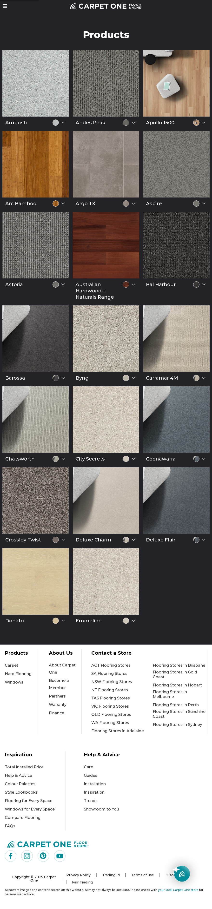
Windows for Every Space (30, 809)
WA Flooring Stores (110, 722)
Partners (57, 696)
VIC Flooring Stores (110, 706)
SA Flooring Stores (109, 673)
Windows (14, 682)
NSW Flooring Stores (111, 681)
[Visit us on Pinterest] (43, 856)
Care (88, 767)
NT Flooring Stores (109, 690)
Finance (56, 713)
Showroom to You (101, 809)
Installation (95, 784)
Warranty (57, 704)
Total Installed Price (24, 767)
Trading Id (111, 875)
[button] (4, 6)
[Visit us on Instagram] (27, 856)
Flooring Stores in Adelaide (117, 731)
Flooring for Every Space (28, 800)
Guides (90, 775)
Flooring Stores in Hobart (177, 685)
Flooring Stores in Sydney (177, 724)
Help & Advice (18, 775)
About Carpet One (62, 669)
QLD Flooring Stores (111, 714)
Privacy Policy (78, 875)
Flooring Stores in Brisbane (179, 665)
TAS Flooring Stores (110, 698)
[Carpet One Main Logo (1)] (48, 844)
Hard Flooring (18, 674)
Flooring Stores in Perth (176, 705)
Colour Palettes (20, 784)
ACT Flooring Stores (111, 665)
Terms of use (142, 875)
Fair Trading (82, 882)
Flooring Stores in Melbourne (170, 694)
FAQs (10, 826)
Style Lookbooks (21, 792)
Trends (91, 800)
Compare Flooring (22, 817)
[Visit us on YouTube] (60, 856)
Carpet (11, 665)
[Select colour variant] (63, 122)
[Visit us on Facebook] (10, 856)
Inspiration (94, 792)
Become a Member (59, 684)
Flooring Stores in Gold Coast (175, 674)
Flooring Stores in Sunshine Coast (179, 714)
